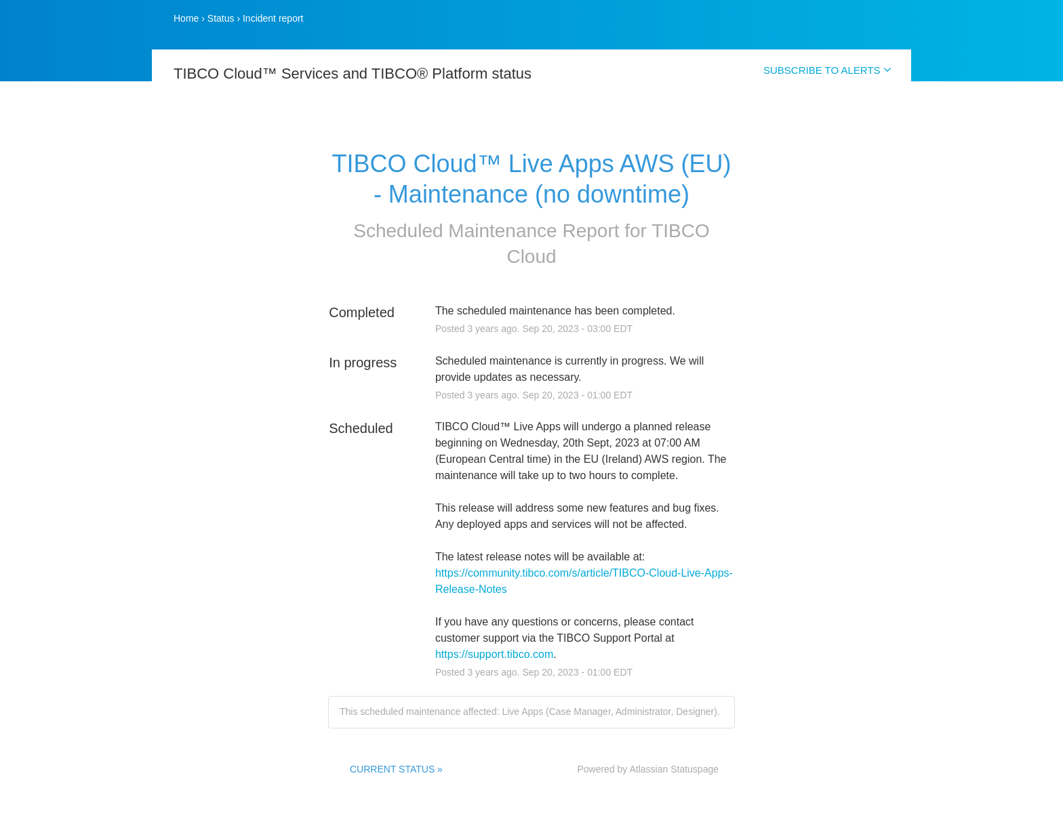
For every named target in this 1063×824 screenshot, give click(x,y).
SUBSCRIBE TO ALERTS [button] (827, 70)
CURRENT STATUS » (396, 769)
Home (186, 18)
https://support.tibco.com (494, 654)
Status (221, 18)
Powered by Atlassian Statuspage (648, 769)
